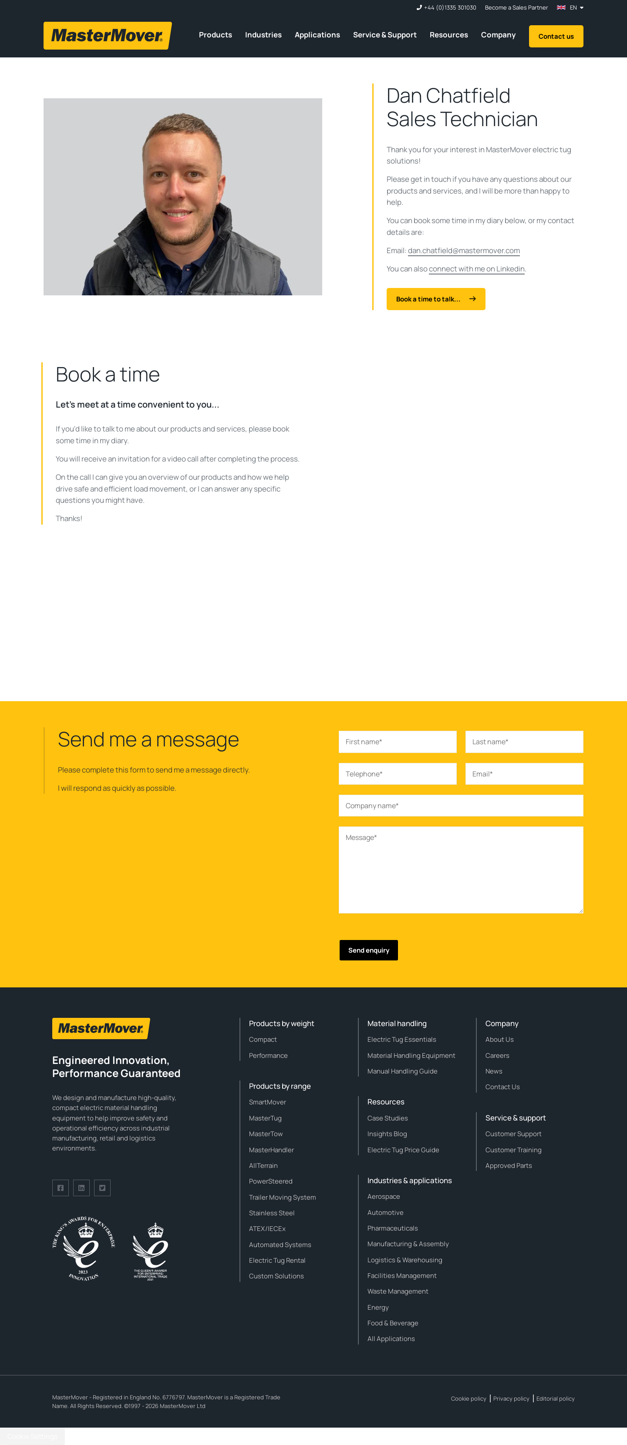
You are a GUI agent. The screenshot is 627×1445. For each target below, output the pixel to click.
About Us (499, 1039)
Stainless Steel (272, 1213)
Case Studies (387, 1118)
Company (498, 35)
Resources (449, 35)
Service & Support (385, 35)
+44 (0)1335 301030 (450, 7)
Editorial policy (555, 1398)
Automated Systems (280, 1244)
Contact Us (502, 1086)
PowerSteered (271, 1181)
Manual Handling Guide (402, 1071)
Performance (268, 1055)
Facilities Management (402, 1275)
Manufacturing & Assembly (408, 1243)
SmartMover (267, 1102)
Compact (263, 1039)
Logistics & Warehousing (404, 1259)
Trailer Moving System (282, 1197)
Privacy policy (511, 1398)
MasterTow (266, 1133)
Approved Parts (508, 1165)
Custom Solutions (276, 1276)
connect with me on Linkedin (477, 269)
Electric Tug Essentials (401, 1039)
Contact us (556, 36)
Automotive (385, 1212)
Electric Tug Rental (277, 1260)
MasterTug (265, 1118)
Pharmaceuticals (392, 1228)
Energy (378, 1307)
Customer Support (513, 1133)
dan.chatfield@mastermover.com (464, 250)
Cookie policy (468, 1398)
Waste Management (397, 1291)
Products (215, 35)
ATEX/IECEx (267, 1228)
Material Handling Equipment (411, 1055)
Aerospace (383, 1196)
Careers (497, 1055)
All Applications (391, 1338)
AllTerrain (263, 1165)
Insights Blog (387, 1133)
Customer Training (513, 1149)
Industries (263, 35)
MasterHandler (271, 1149)
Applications (317, 35)
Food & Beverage (392, 1323)
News (493, 1071)
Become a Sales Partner (516, 7)
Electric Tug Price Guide (403, 1149)
